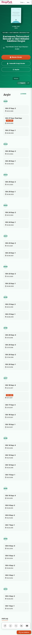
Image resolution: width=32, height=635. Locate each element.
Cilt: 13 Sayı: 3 (10, 455)
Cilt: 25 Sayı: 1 (10, 192)
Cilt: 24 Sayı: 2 (10, 212)
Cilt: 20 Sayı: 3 (10, 345)
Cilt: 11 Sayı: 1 (10, 475)
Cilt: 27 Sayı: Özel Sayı (13, 119)
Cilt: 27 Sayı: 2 (10, 108)
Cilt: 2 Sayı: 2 (10, 596)
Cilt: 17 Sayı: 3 (10, 405)
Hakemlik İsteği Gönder (16, 63)
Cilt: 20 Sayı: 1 (10, 364)
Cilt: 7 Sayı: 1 (10, 525)
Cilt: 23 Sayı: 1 (10, 253)
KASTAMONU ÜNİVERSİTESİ (20, 32)
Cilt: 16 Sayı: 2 (10, 415)
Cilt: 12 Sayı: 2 (10, 465)
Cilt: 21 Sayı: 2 (10, 304)
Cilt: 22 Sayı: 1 (10, 283)
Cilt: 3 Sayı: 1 (10, 575)
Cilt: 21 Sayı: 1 (10, 314)
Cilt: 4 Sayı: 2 (10, 565)
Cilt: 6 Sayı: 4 (10, 546)
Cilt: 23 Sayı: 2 (10, 243)
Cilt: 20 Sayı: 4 (10, 335)
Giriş (28, 2)
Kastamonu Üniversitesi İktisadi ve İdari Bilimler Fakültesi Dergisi (16, 38)
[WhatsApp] (10, 625)
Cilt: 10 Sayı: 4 (10, 495)
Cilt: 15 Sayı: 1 (10, 424)
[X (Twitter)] (16, 625)
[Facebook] (5, 625)
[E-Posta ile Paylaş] (27, 625)
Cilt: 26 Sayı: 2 (10, 151)
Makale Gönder (16, 57)
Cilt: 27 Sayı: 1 (10, 130)
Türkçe (22, 2)
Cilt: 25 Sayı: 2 (10, 182)
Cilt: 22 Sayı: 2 (10, 274)
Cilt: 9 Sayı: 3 (10, 505)
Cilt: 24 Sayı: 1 (10, 222)
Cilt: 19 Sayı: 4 (10, 385)
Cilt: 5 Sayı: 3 (10, 556)
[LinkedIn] (21, 625)
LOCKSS (23, 94)
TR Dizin (16, 78)
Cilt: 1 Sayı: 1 (9, 606)
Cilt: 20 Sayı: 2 (10, 354)
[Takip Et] (21, 83)
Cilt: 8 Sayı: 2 (10, 515)
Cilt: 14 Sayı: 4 (10, 445)
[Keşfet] (16, 69)
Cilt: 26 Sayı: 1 (10, 161)
